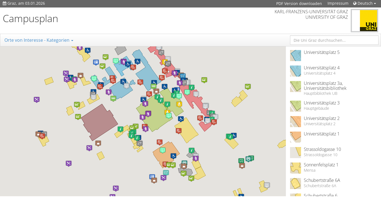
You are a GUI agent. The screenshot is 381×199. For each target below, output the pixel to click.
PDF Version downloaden (299, 3)
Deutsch (364, 3)
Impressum (338, 3)
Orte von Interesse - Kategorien (38, 40)
